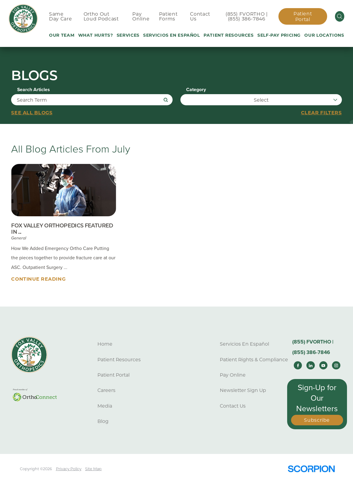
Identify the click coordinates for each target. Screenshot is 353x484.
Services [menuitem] (128, 35)
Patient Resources (119, 359)
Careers (106, 390)
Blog (103, 421)
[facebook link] (298, 365)
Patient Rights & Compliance (254, 359)
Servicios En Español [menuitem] (171, 35)
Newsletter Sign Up (243, 390)
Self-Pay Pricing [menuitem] (279, 35)
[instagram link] (336, 365)
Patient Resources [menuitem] (229, 35)
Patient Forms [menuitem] (168, 16)
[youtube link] (323, 365)
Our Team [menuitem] (61, 35)
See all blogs (31, 113)
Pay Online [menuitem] (140, 16)
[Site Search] (339, 16)
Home (104, 344)
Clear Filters (321, 113)
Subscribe (317, 420)
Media (104, 406)
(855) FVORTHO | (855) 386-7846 (247, 16)
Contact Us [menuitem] (200, 16)
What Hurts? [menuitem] (95, 35)
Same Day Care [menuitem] (60, 16)
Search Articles (33, 90)
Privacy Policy (68, 469)
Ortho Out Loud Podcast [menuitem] (101, 16)
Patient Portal (302, 16)
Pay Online (233, 375)
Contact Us (233, 406)
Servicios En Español (244, 344)
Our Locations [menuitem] (324, 35)
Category (196, 90)
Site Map (93, 469)
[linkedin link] (310, 365)
